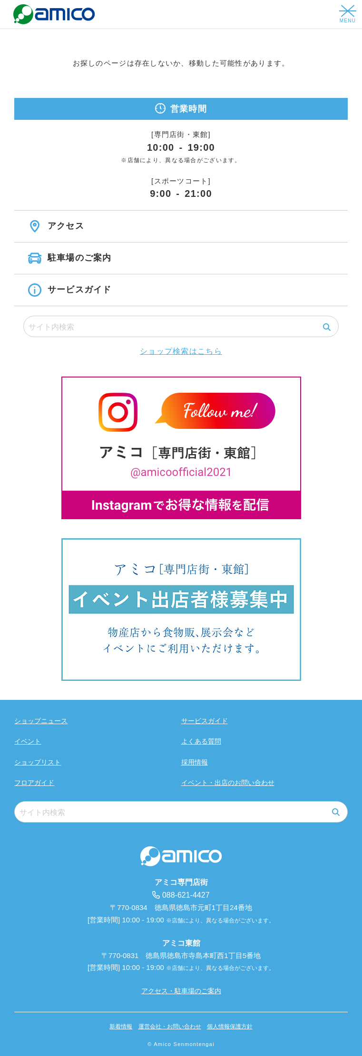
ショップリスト (37, 762)
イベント (27, 741)
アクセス (64, 226)
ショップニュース (41, 721)
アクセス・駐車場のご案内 (181, 991)
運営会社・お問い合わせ (169, 1026)
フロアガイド (34, 782)
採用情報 (194, 762)
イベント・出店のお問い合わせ (227, 782)
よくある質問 (201, 741)
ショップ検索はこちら (181, 351)
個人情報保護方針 (230, 1026)
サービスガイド (77, 289)
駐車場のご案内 (77, 257)
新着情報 (120, 1026)
